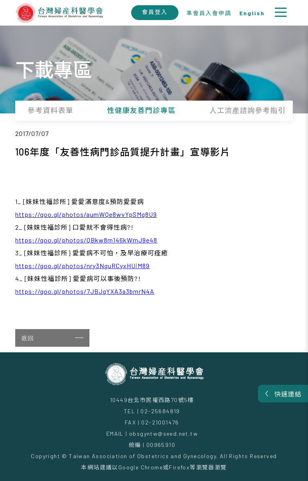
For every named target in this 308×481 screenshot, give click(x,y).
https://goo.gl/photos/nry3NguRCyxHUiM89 (82, 265)
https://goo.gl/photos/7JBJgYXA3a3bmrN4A (84, 291)
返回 (52, 338)
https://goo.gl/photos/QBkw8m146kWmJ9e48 (86, 240)
